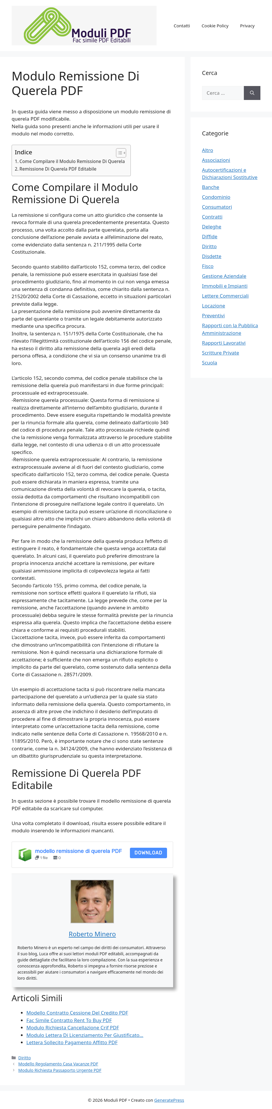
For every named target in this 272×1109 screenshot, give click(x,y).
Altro (207, 150)
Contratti (212, 216)
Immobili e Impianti (225, 285)
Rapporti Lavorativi (224, 342)
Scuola (209, 362)
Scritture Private (220, 352)
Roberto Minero (92, 933)
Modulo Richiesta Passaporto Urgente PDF (59, 1070)
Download (148, 853)
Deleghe (212, 226)
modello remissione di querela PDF (78, 851)
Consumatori (217, 206)
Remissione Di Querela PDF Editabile (58, 169)
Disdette (212, 256)
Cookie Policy (215, 25)
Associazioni (216, 160)
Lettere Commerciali (225, 295)
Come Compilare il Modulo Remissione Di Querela (72, 161)
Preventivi (213, 315)
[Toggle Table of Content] (118, 153)
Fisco (208, 266)
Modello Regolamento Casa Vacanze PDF (58, 1064)
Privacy (247, 25)
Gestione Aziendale (224, 276)
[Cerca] (252, 93)
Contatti (182, 25)
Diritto (24, 1057)
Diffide (209, 236)
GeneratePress (169, 1100)
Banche (210, 187)
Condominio (216, 197)
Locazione (213, 305)
